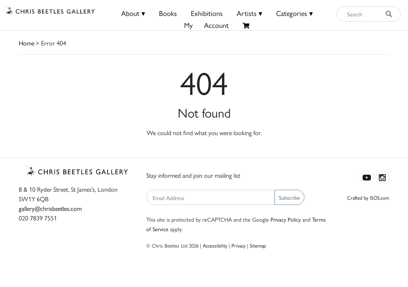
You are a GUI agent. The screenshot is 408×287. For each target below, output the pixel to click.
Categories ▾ (294, 13)
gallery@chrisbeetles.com (50, 208)
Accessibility (215, 245)
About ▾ (133, 13)
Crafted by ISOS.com (368, 197)
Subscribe (289, 197)
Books (168, 13)
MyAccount (206, 25)
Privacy (238, 245)
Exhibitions (207, 13)
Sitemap (258, 245)
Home (26, 42)
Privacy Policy (286, 219)
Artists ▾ (249, 13)
